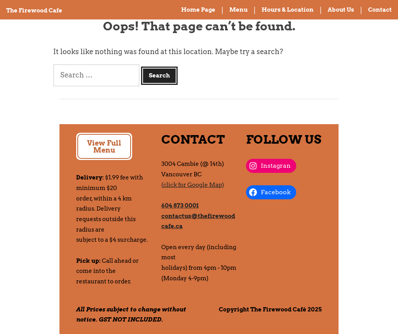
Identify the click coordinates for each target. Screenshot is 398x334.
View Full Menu (104, 146)
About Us (341, 9)
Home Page (198, 9)
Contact (380, 9)
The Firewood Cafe (34, 10)
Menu (238, 9)
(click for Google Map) (192, 184)
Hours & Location (288, 9)
